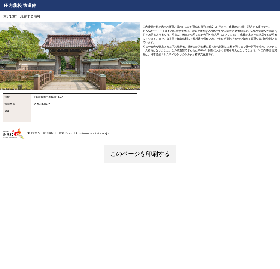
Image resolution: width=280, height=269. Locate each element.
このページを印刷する (140, 154)
